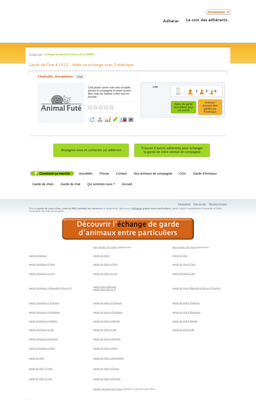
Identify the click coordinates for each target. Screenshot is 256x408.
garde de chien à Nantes (106, 321)
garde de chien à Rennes (106, 379)
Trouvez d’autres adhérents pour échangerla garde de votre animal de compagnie (172, 150)
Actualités (85, 174)
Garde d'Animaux (205, 174)
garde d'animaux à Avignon (43, 339)
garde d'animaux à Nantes (43, 321)
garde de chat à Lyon (183, 274)
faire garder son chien (105, 248)
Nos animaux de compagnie (153, 174)
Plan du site (199, 204)
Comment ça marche (55, 174)
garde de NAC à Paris (41, 369)
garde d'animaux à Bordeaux (44, 313)
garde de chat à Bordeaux (186, 313)
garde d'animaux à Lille (41, 330)
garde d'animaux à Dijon (42, 349)
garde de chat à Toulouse (186, 303)
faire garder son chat (183, 248)
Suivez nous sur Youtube (41, 12)
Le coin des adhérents (207, 19)
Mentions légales (218, 204)
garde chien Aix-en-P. (104, 290)
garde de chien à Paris (105, 265)
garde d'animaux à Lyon (42, 274)
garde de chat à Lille (183, 330)
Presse (104, 174)
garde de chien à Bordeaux (107, 313)
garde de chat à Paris (184, 265)
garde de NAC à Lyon (40, 379)
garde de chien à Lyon (105, 274)
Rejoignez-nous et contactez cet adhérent (91, 151)
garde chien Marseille (105, 287)
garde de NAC (36, 359)
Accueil (127, 185)
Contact (121, 174)
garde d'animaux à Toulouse (44, 303)
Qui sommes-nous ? (101, 185)
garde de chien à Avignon (107, 339)
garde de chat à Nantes (185, 321)
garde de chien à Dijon (105, 349)
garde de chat (179, 256)
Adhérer (171, 21)
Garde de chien (43, 185)
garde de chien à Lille (105, 330)
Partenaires (184, 204)
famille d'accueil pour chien (107, 389)
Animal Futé (35, 54)
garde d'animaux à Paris (42, 265)
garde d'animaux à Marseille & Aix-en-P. (50, 289)
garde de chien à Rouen (106, 369)
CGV (182, 174)
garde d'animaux (38, 256)
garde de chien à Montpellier (108, 359)
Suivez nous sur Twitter (35, 12)
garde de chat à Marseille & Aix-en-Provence (196, 289)
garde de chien (101, 256)
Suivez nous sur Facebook (28, 12)
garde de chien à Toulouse (107, 303)
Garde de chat (70, 185)
